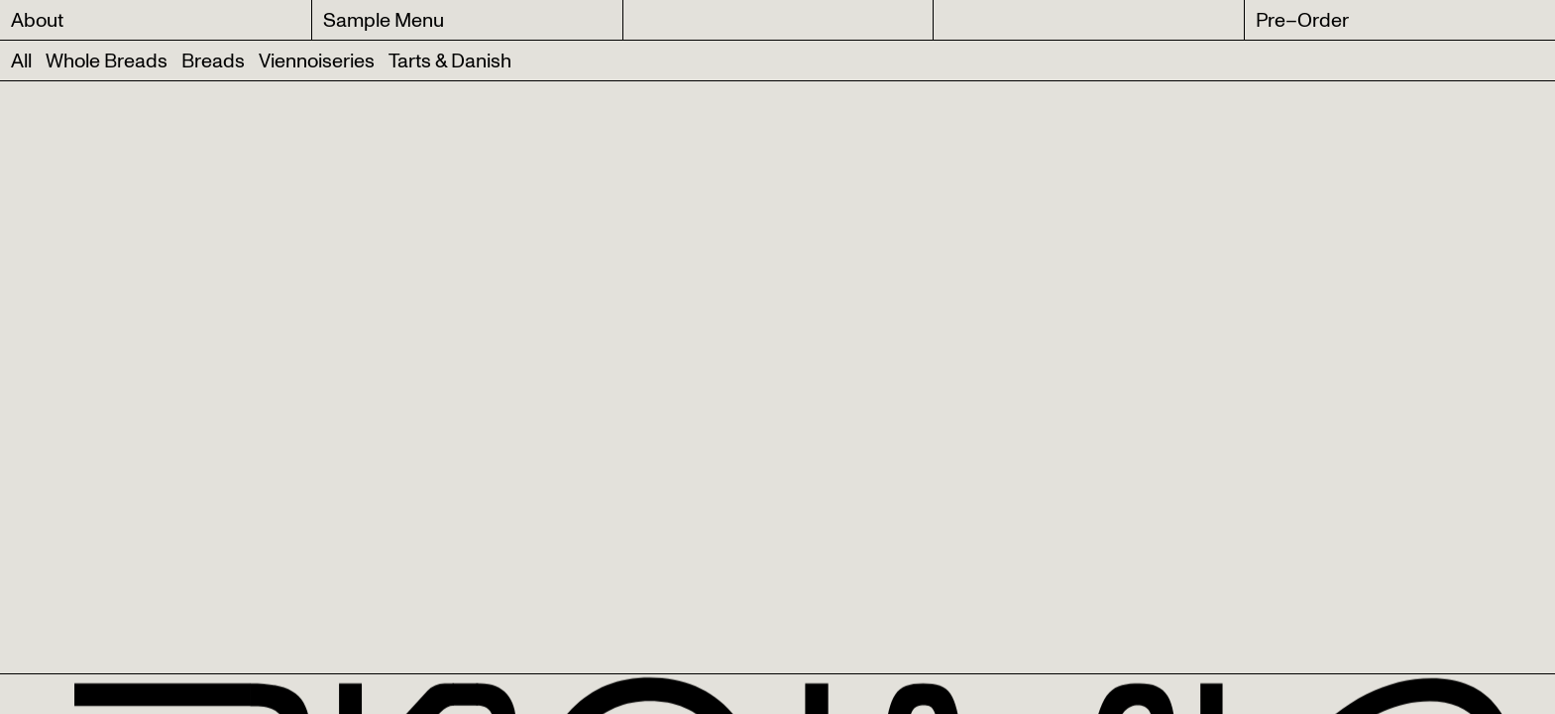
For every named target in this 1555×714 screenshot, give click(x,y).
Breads (213, 61)
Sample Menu (383, 21)
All (21, 61)
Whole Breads (106, 61)
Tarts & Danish (450, 61)
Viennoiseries (317, 61)
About (37, 21)
